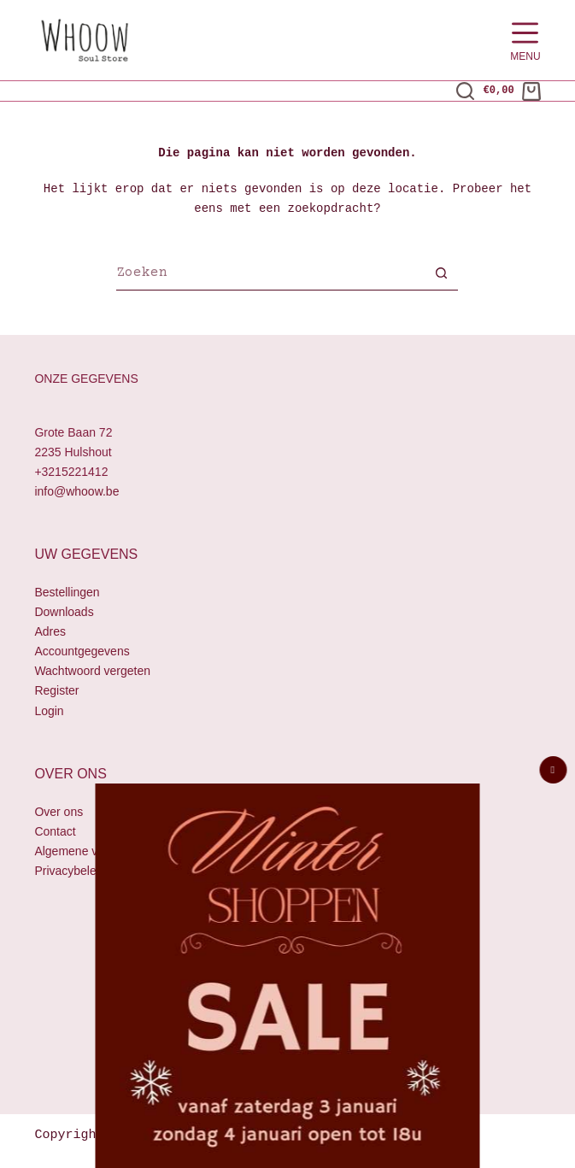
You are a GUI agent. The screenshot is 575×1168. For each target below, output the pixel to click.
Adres (50, 631)
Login (48, 711)
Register (56, 691)
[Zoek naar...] (270, 275)
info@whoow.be (76, 491)
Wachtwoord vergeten (92, 671)
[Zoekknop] (441, 275)
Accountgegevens (81, 652)
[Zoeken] (465, 91)
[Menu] (525, 41)
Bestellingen (66, 592)
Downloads (63, 612)
